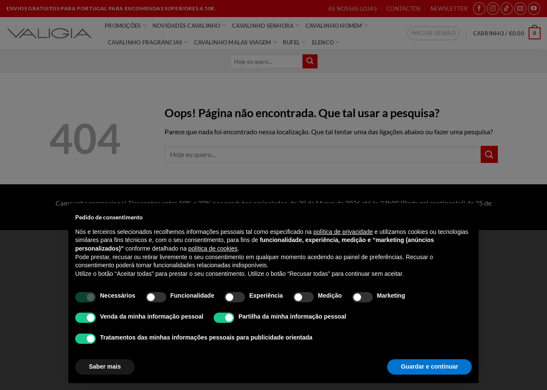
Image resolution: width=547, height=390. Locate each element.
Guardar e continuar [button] (429, 366)
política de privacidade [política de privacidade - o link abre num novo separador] (343, 231)
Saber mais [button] (105, 366)
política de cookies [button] (213, 248)
